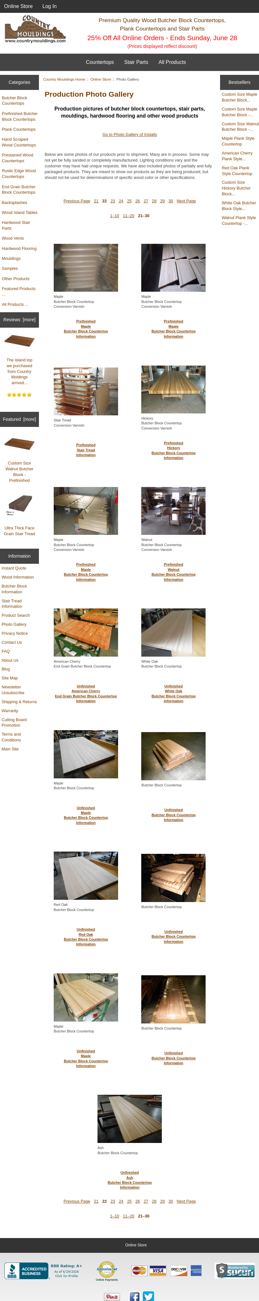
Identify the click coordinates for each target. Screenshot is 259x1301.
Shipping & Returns (19, 701)
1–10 (114, 215)
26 (137, 201)
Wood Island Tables (20, 212)
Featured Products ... (19, 291)
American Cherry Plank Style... (237, 156)
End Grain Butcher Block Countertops (19, 189)
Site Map (10, 678)
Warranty (10, 710)
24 (121, 201)
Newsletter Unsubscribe (13, 690)
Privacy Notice (15, 633)
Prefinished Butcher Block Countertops (20, 116)
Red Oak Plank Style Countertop (237, 170)
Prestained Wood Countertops (17, 158)
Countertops (100, 62)
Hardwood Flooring (19, 248)
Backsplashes (14, 202)
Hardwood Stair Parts (16, 225)
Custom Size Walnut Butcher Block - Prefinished (19, 459)
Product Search (16, 615)
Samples (10, 268)
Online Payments (107, 1279)
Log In (49, 6)
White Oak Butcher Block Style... (239, 205)
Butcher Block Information (14, 589)
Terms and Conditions (11, 737)
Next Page (186, 201)
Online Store (18, 6)
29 (162, 201)
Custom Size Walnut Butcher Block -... (240, 126)
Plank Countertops (19, 129)
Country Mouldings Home (64, 79)
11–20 (128, 215)
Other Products (16, 278)
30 (171, 201)
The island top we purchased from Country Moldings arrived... (19, 358)
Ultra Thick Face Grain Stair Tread (19, 514)
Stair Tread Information (12, 603)
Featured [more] (19, 419)
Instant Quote (14, 568)
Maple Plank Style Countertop (238, 141)
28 (154, 201)
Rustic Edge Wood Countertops (19, 173)
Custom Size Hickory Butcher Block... (236, 188)
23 (112, 201)
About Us (10, 660)
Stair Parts (136, 62)
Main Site (10, 749)
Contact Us (12, 642)
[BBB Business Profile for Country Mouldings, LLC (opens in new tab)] (44, 1270)
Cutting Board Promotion (14, 722)
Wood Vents (13, 238)
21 (96, 201)
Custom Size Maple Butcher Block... (239, 97)
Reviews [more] (20, 319)
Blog (6, 669)
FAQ (6, 651)
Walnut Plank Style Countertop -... (239, 220)
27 (145, 201)
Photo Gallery (14, 624)
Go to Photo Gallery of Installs (129, 134)
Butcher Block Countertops (14, 100)
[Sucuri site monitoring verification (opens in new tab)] (235, 1271)
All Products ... (15, 304)
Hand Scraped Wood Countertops (19, 142)
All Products (172, 62)
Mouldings (11, 258)
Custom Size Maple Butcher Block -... (239, 112)
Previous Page (76, 201)
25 (129, 201)
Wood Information (18, 577)
